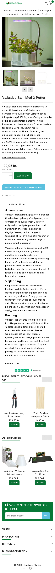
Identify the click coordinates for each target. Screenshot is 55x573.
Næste (49, 379)
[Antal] (5, 175)
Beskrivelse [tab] (8, 196)
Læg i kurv (23, 176)
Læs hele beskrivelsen (14, 157)
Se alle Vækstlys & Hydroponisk (24, 187)
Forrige (44, 379)
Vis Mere (14, 424)
